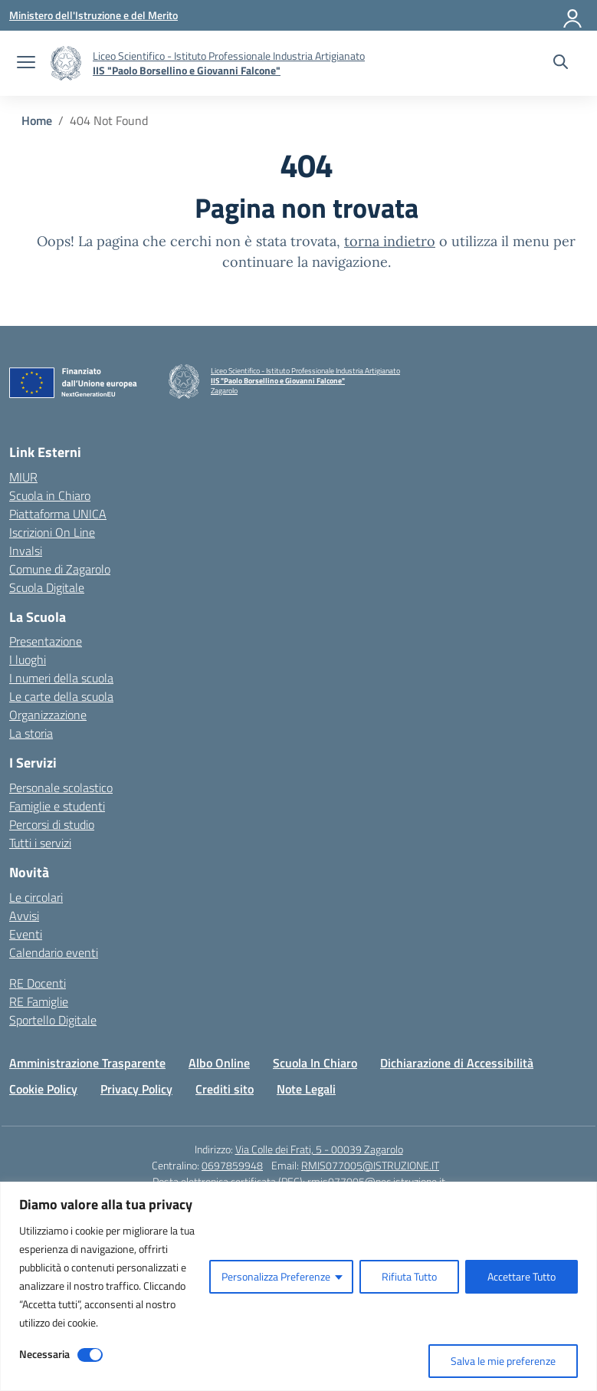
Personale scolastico (61, 787)
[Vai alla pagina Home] (36, 120)
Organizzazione (48, 714)
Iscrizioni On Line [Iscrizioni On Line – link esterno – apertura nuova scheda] (52, 532)
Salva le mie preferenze (503, 1361)
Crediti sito (224, 1089)
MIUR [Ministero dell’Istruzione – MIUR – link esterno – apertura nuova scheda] (23, 477)
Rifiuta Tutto (409, 1276)
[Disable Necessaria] (90, 1355)
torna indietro (389, 241)
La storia (31, 733)
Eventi (25, 934)
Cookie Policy (43, 1089)
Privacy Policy (136, 1089)
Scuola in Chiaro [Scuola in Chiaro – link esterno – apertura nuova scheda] (49, 495)
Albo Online (219, 1063)
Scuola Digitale (46, 587)
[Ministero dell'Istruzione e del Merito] (93, 15)
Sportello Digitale (53, 1020)
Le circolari (36, 897)
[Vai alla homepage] (66, 63)
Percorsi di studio (51, 824)
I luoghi (27, 659)
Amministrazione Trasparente (87, 1063)
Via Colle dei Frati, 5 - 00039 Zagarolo (319, 1149)
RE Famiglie (38, 1001)
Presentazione (45, 641)
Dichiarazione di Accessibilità (456, 1063)
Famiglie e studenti (57, 806)
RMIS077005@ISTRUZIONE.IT (370, 1165)
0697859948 (232, 1165)
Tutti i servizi (40, 843)
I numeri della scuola (61, 678)
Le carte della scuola (61, 696)
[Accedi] (573, 15)
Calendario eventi (53, 952)
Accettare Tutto (521, 1276)
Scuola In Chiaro (315, 1063)
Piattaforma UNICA (58, 514)
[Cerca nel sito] (560, 64)
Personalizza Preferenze (275, 1276)
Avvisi (24, 915)
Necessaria (44, 1354)
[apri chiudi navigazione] (26, 63)
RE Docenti (37, 983)
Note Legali (306, 1089)
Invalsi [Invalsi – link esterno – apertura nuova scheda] (25, 550)
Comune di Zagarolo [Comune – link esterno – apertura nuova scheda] (59, 569)
